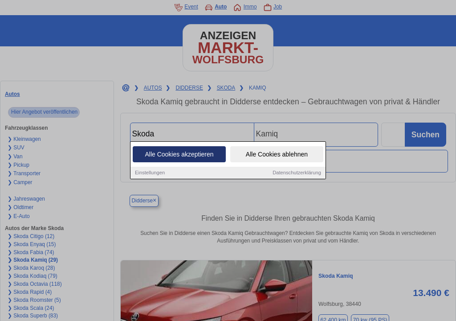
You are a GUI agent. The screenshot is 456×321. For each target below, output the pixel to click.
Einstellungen (150, 173)
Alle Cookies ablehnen (277, 154)
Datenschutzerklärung (297, 173)
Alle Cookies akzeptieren (179, 154)
